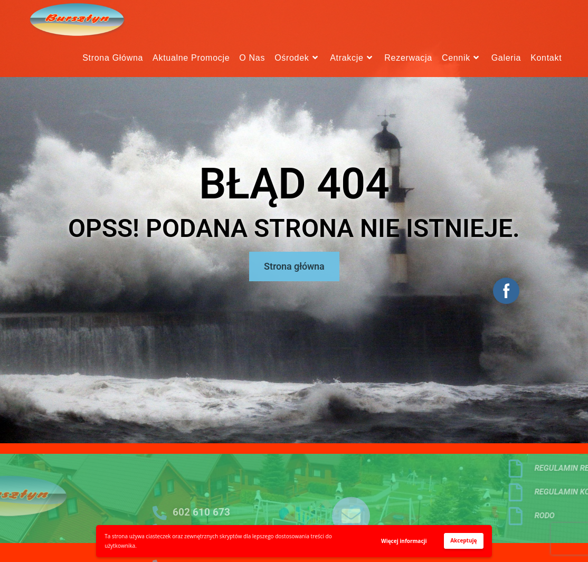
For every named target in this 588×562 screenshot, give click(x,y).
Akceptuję (463, 540)
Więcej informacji (404, 541)
